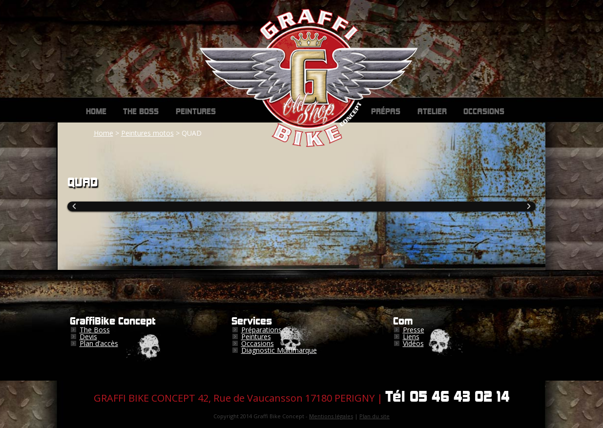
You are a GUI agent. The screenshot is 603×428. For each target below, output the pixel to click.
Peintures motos (147, 133)
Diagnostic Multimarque (279, 350)
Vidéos (413, 343)
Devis (88, 336)
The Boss (141, 111)
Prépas (385, 111)
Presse (413, 329)
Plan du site (374, 416)
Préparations (261, 329)
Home (96, 111)
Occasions (483, 111)
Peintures (196, 111)
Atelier (432, 111)
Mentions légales (331, 416)
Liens (411, 336)
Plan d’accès (99, 343)
